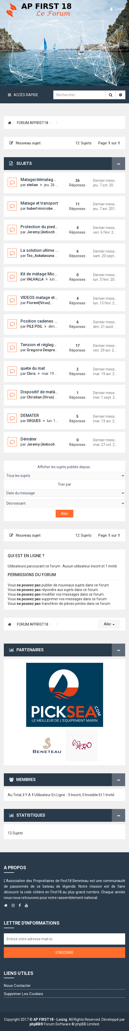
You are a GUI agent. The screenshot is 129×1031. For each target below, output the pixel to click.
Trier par (64, 489)
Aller (109, 624)
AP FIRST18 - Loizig (50, 1019)
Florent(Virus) (38, 303)
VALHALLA (35, 279)
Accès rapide (23, 95)
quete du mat (33, 368)
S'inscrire (64, 952)
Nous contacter (17, 985)
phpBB (34, 1024)
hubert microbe (40, 208)
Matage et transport (39, 203)
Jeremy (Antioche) (42, 232)
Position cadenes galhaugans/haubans (57, 321)
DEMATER (30, 415)
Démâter (29, 439)
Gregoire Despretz (42, 350)
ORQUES (34, 421)
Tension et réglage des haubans (51, 344)
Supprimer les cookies (23, 994)
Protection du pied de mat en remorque (57, 226)
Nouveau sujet (25, 143)
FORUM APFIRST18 (32, 123)
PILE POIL (34, 326)
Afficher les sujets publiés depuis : (64, 472)
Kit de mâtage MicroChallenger (50, 274)
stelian (32, 185)
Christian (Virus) (40, 397)
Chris (31, 374)
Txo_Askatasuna (40, 256)
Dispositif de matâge (40, 391)
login (117, 9)
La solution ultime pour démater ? (52, 250)
